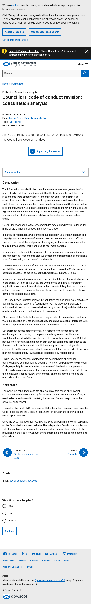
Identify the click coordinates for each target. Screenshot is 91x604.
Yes (11, 505)
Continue (9, 531)
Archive (22, 560)
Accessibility (8, 560)
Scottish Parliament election (24, 51)
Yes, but (13, 520)
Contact (34, 560)
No (10, 513)
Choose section (45, 171)
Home (5, 84)
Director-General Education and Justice (28, 118)
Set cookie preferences (15, 39)
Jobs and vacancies (12, 567)
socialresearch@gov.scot (23, 480)
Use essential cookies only (45, 32)
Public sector (15, 122)
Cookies (46, 560)
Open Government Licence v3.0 (50, 580)
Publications (17, 84)
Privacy (29, 567)
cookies (15, 5)
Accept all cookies (14, 32)
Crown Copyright (62, 560)
